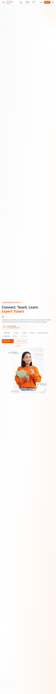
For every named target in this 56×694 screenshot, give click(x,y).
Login (41, 2)
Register (47, 2)
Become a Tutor (28, 2)
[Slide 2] (5, 316)
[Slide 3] (6, 316)
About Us (34, 2)
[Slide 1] (3, 316)
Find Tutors (21, 2)
